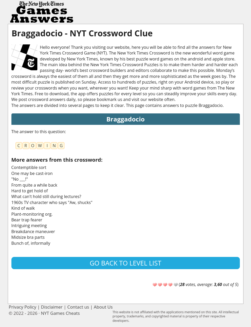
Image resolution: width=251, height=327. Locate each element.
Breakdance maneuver (33, 231)
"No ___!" (19, 179)
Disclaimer (52, 307)
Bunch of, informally (30, 243)
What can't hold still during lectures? (46, 196)
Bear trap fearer (26, 220)
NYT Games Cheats (60, 313)
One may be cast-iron (32, 173)
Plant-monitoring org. (32, 214)
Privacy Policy (22, 307)
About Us (103, 307)
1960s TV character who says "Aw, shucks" (52, 202)
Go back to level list (125, 262)
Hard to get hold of (29, 191)
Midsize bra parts (28, 237)
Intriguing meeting (29, 225)
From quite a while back (34, 185)
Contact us (78, 307)
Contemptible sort (28, 167)
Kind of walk (23, 208)
